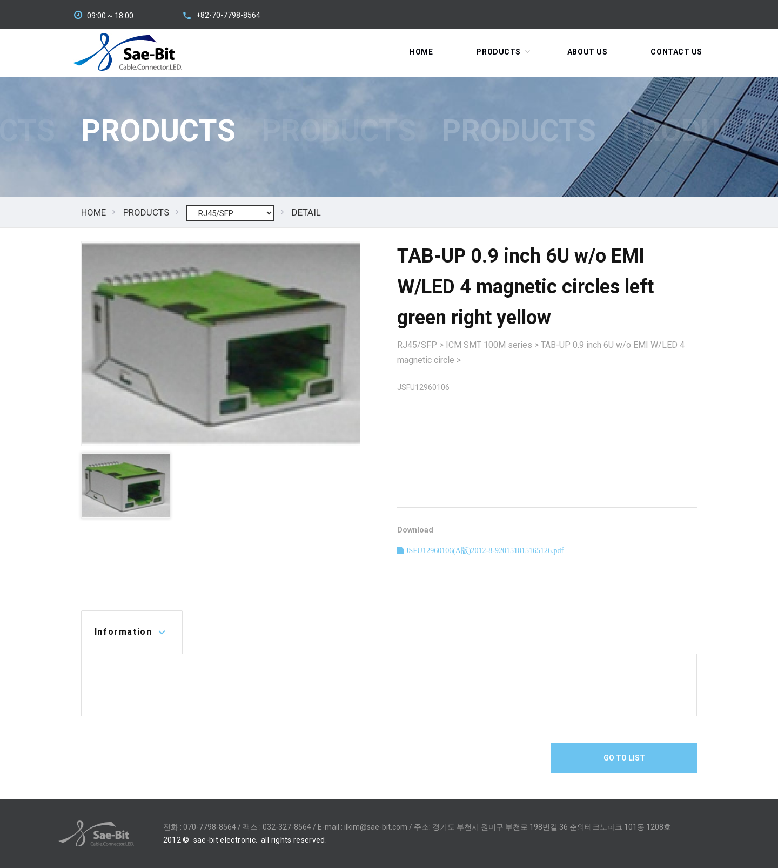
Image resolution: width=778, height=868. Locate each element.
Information (123, 632)
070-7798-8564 (209, 827)
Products (498, 52)
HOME (93, 212)
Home (421, 52)
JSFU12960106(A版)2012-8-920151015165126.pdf (484, 550)
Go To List (624, 757)
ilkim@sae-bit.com (375, 827)
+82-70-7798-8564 (228, 15)
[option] (220, 343)
